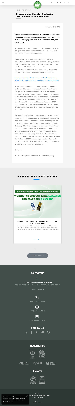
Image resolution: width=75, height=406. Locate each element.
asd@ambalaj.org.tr (37, 320)
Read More (38, 240)
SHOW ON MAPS (37, 289)
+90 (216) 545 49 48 (37, 301)
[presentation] (35, 248)
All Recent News (37, 256)
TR (64, 2)
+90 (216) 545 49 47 (37, 311)
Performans (38, 402)
